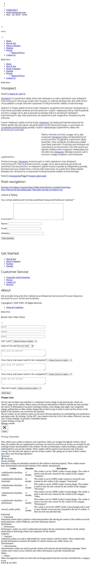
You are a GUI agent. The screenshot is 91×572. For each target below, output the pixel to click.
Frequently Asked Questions (18, 280)
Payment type (8, 395)
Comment (7, 222)
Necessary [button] (5, 463)
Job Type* (6, 344)
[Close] (2, 37)
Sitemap (9, 269)
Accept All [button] (19, 428)
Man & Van (11, 43)
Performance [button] (6, 531)
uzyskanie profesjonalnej (14, 127)
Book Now (5, 59)
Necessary (8, 465)
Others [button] (4, 560)
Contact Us (11, 55)
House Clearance (13, 45)
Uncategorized (15, 176)
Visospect (6, 98)
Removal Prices (18, 53)
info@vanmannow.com (16, 12)
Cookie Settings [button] (7, 428)
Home (8, 41)
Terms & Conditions (14, 310)
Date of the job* (9, 349)
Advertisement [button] (7, 550)
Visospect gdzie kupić (37, 176)
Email (4, 231)
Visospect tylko (59, 137)
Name (4, 227)
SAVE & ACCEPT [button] (9, 570)
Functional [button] (5, 521)
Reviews (9, 288)
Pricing (9, 50)
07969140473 (12, 10)
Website (5, 236)
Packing (9, 48)
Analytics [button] (5, 541)
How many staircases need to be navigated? (24, 364)
